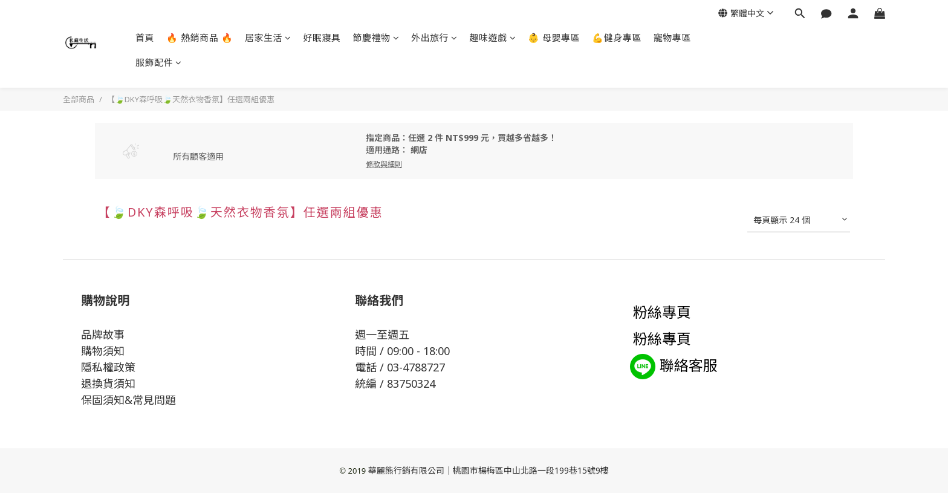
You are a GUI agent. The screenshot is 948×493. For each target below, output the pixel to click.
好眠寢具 (322, 37)
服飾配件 (158, 62)
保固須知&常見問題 (128, 400)
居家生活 (268, 37)
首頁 (144, 37)
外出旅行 (434, 37)
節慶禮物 (376, 37)
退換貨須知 (108, 383)
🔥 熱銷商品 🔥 (199, 37)
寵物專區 (672, 37)
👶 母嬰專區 (554, 37)
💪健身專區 (616, 37)
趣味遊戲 (493, 37)
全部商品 (78, 99)
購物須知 (103, 351)
